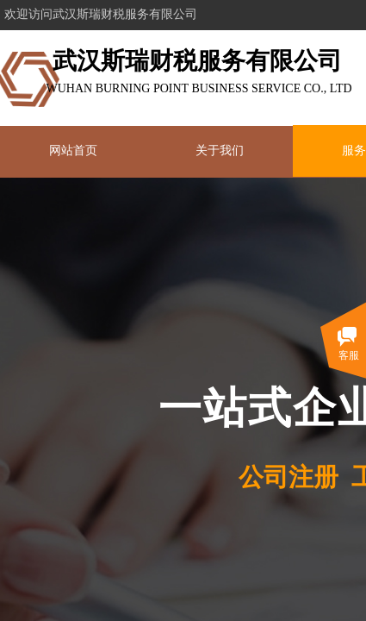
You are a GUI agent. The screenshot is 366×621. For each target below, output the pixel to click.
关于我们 (219, 150)
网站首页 (73, 150)
